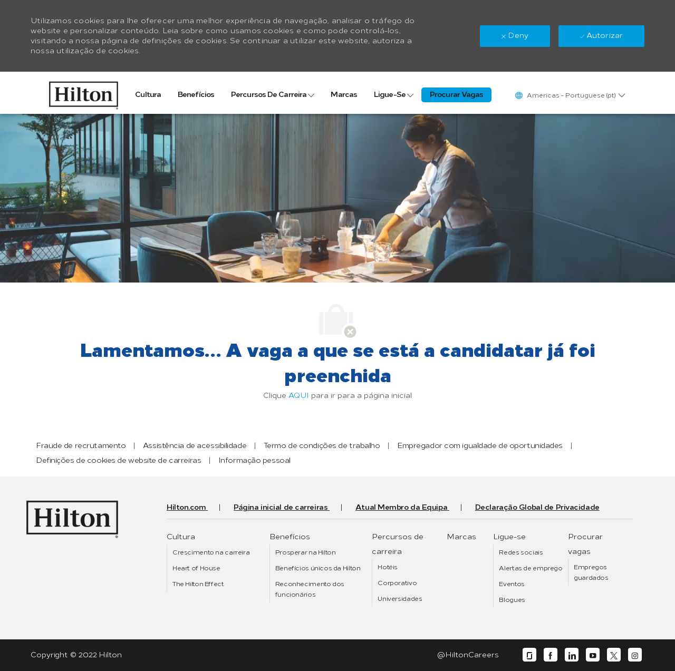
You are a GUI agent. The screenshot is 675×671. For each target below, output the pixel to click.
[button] (569, 95)
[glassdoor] (529, 654)
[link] (83, 93)
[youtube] (592, 654)
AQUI (298, 395)
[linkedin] (571, 654)
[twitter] (614, 654)
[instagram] (635, 654)
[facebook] (550, 654)
